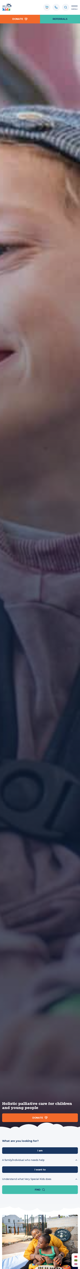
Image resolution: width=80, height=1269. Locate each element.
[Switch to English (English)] (75, 1264)
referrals (60, 19)
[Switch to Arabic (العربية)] (75, 1260)
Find (40, 1189)
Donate (20, 19)
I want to (40, 1169)
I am (40, 1150)
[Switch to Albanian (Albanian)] (75, 1256)
